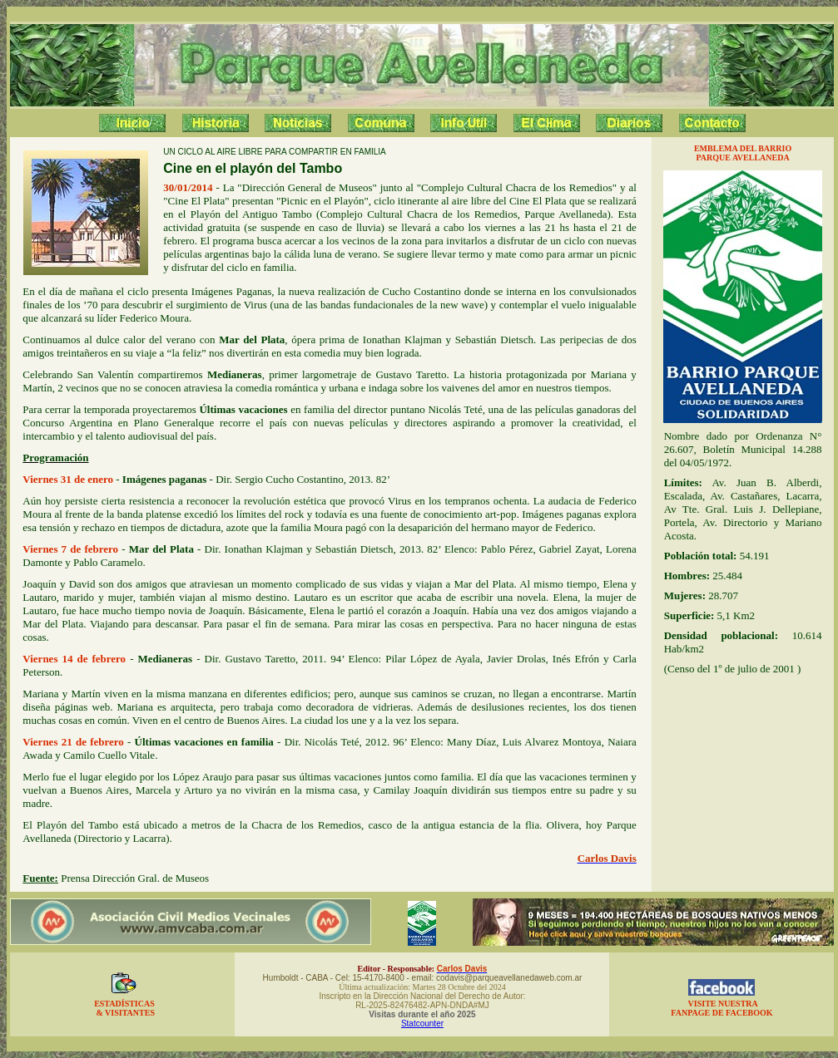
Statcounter (422, 1023)
